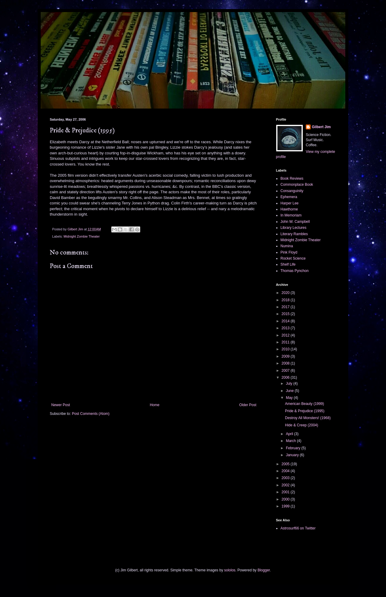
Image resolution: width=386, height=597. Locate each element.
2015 (286, 314)
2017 (286, 307)
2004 (286, 471)
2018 (286, 300)
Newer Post (60, 405)
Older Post (247, 405)
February (293, 448)
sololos (229, 570)
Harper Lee (289, 203)
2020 (286, 293)
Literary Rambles (294, 234)
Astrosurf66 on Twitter (298, 528)
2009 (286, 356)
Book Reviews (291, 178)
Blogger (264, 570)
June (290, 391)
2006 (286, 377)
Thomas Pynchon (294, 271)
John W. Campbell (295, 222)
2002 (286, 485)
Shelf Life (288, 264)
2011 (286, 342)
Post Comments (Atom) (90, 414)
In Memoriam (291, 215)
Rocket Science (292, 258)
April (290, 434)
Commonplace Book (296, 184)
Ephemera (288, 197)
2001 (286, 492)
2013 (286, 328)
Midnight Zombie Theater (82, 236)
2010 (286, 349)
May (290, 398)
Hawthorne (289, 209)
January (293, 455)
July (289, 383)
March (291, 441)
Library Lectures (293, 228)
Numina (286, 246)
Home (155, 405)
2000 (286, 499)
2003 (286, 478)
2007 (286, 370)
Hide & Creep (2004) (301, 425)
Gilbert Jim (321, 127)
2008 (286, 363)
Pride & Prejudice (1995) (304, 411)
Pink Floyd (288, 252)
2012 (286, 335)
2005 (286, 464)
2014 (286, 321)
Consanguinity (291, 191)
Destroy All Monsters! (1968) (308, 418)
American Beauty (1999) (304, 404)
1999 (286, 506)
